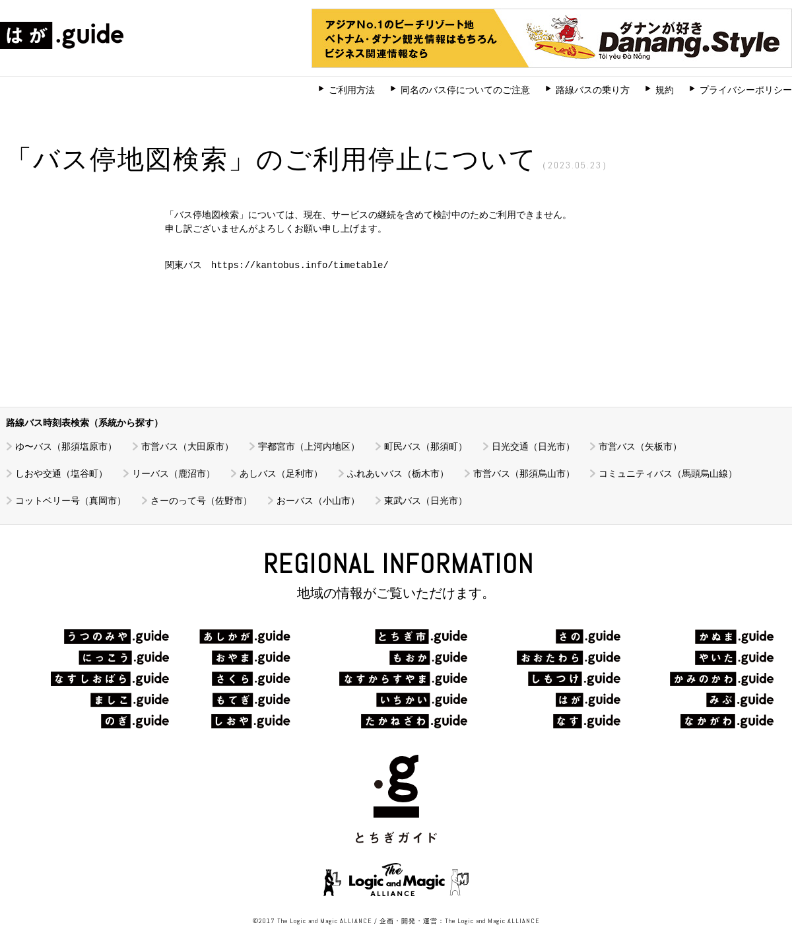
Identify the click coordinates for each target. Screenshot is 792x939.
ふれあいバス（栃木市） (398, 473)
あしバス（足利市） (281, 473)
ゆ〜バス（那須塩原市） (66, 446)
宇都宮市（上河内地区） (309, 446)
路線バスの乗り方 (593, 90)
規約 (664, 90)
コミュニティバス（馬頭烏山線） (668, 473)
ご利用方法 (352, 90)
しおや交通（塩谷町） (61, 473)
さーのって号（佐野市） (201, 500)
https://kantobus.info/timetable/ (300, 266)
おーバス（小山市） (318, 500)
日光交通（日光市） (533, 446)
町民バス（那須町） (425, 446)
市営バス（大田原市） (187, 446)
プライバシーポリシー (746, 90)
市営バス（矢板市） (640, 446)
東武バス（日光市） (425, 500)
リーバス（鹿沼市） (173, 473)
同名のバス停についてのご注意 (465, 90)
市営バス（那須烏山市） (524, 473)
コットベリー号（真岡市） (70, 500)
